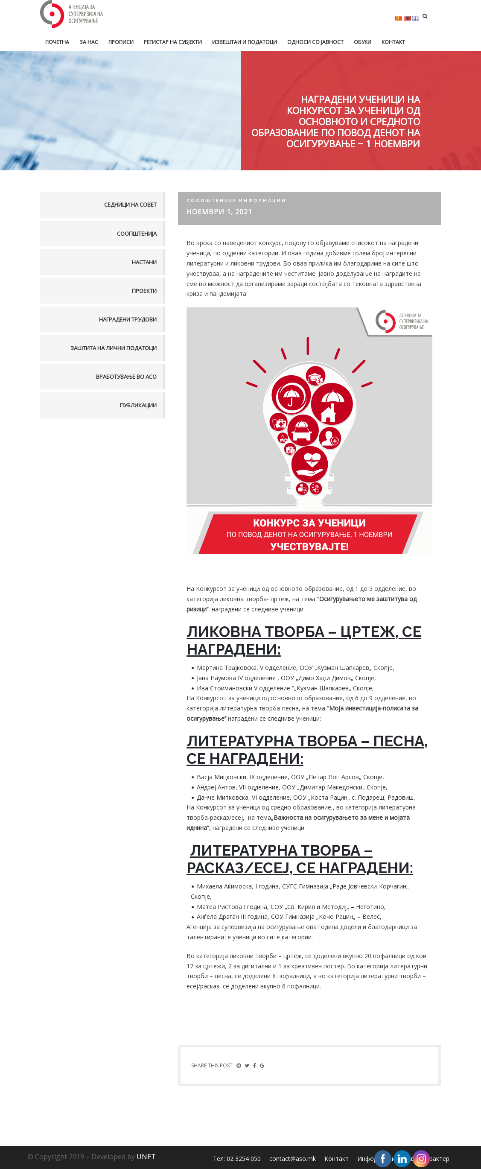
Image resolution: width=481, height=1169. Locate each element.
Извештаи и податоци (244, 42)
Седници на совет (130, 204)
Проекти (144, 291)
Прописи (121, 42)
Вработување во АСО (126, 376)
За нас (88, 42)
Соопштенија (137, 233)
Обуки (362, 42)
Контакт (393, 42)
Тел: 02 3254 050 (237, 1158)
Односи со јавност (315, 42)
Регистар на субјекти (173, 42)
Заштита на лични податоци (113, 348)
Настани (144, 262)
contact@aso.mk (292, 1158)
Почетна (57, 42)
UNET (146, 1156)
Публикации (138, 405)
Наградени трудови (128, 319)
